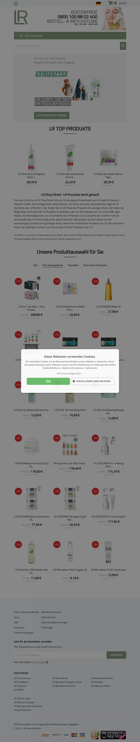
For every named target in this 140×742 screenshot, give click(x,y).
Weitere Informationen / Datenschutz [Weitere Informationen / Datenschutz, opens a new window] (79, 368)
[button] (70, 373)
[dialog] (70, 371)
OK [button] (48, 381)
